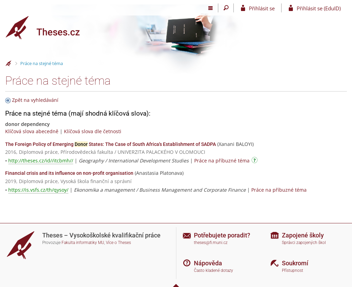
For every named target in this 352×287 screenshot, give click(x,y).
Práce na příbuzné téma (222, 160)
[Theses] (48, 28)
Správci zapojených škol (304, 242)
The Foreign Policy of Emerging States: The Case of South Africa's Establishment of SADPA (110, 144)
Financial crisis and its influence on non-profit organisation (69, 173)
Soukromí (295, 263)
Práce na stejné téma (41, 63)
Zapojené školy (303, 235)
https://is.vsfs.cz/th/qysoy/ (38, 190)
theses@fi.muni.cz (211, 242)
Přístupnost (292, 270)
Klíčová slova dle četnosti (92, 131)
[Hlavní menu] (210, 7)
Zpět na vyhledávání (35, 100)
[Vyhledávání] (226, 7)
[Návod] (255, 161)
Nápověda (208, 263)
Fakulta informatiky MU (83, 242)
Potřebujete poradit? (222, 235)
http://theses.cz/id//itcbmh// (40, 160)
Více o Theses (118, 242)
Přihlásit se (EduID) (319, 8)
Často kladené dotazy (213, 270)
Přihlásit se (262, 8)
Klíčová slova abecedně (31, 131)
